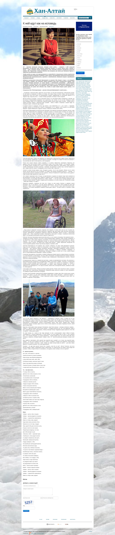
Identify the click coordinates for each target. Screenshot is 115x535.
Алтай (77, 80)
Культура (52, 17)
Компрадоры (79, 99)
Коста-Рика (79, 54)
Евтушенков (81, 83)
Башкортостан (88, 120)
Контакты (72, 519)
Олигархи (78, 117)
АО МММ (88, 112)
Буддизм (90, 128)
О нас (40, 519)
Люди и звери (79, 106)
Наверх (90, 531)
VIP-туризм (87, 82)
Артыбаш (85, 103)
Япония (78, 68)
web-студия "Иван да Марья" (36, 533)
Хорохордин (79, 84)
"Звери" (84, 112)
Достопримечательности (81, 123)
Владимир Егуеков (84, 107)
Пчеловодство (85, 99)
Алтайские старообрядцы (84, 95)
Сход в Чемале (82, 87)
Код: (24, 505)
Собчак (81, 112)
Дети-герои (83, 132)
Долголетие (78, 96)
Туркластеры (82, 80)
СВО (80, 82)
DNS (87, 115)
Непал (78, 58)
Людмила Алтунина (80, 108)
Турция (78, 63)
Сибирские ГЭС (84, 117)
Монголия (79, 56)
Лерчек (77, 112)
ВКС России (88, 106)
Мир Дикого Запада (86, 84)
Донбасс (83, 82)
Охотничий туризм (80, 86)
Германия (88, 87)
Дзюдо (83, 131)
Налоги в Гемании (83, 88)
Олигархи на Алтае (84, 116)
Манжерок (89, 103)
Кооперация (79, 94)
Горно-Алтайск (79, 113)
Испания (78, 48)
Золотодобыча (85, 121)
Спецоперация (84, 96)
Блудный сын (88, 104)
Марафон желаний (83, 111)
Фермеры (81, 90)
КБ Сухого (89, 108)
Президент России (80, 91)
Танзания (79, 60)
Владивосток (83, 115)
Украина (78, 107)
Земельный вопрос (80, 120)
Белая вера (86, 129)
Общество (45, 17)
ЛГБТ (77, 88)
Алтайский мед (79, 100)
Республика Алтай (87, 90)
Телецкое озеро (79, 103)
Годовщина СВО (79, 98)
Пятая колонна (86, 98)
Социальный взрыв (84, 127)
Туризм (33, 17)
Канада (78, 50)
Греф (77, 83)
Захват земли (79, 121)
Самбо (86, 131)
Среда (38, 17)
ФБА (86, 108)
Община (83, 94)
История (59, 17)
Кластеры (81, 125)
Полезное (63, 519)
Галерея (66, 17)
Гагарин (84, 106)
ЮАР (78, 65)
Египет (78, 46)
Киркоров (89, 111)
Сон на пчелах (85, 102)
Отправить (26, 510)
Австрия (78, 44)
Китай (78, 52)
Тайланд (78, 61)
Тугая (84, 113)
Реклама (55, 519)
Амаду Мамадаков (83, 128)
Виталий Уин (79, 131)
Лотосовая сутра (80, 129)
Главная (26, 17)
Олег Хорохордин (83, 92)
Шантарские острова (80, 104)
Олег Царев (86, 83)
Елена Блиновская (80, 109)
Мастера (72, 17)
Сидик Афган (87, 91)
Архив (47, 519)
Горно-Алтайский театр (84, 124)
